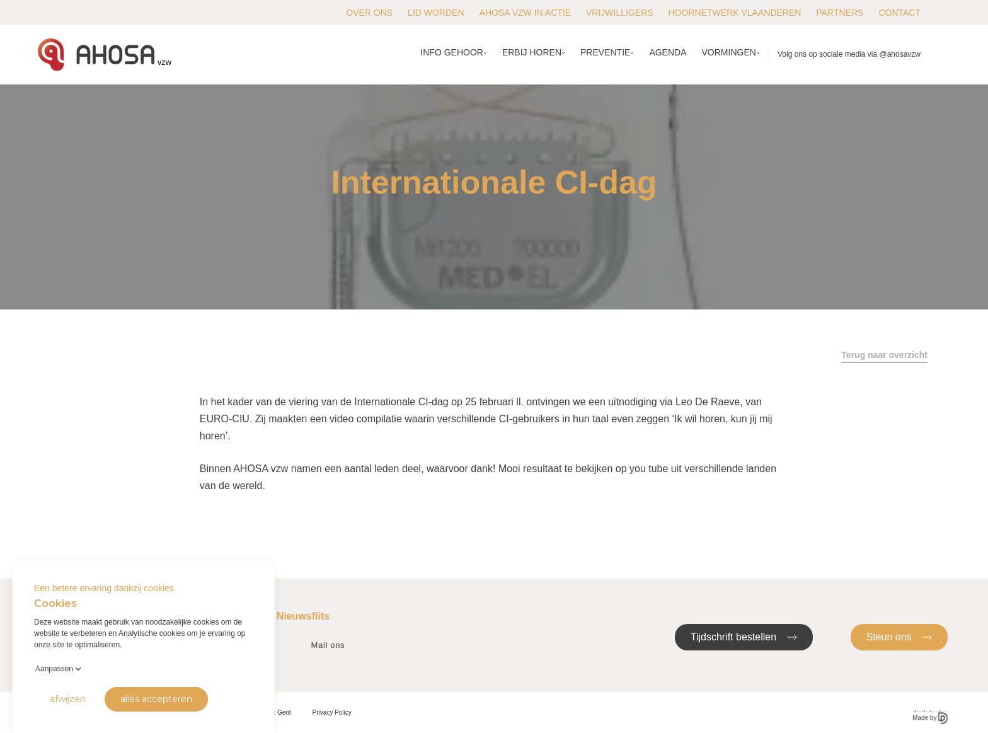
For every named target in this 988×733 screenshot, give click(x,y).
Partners (839, 13)
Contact (899, 13)
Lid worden (436, 13)
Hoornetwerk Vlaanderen (735, 13)
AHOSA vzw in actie (525, 13)
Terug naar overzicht (884, 355)
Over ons (369, 13)
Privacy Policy (332, 712)
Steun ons (899, 636)
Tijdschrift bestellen (744, 636)
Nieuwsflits (303, 616)
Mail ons (328, 645)
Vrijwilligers (619, 13)
